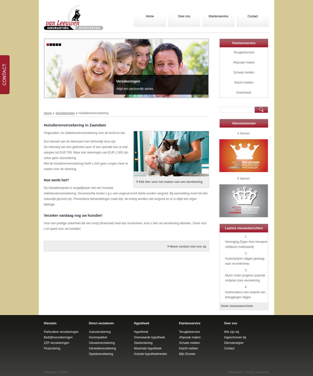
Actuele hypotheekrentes (150, 354)
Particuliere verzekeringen (61, 332)
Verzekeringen (128, 81)
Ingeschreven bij (235, 337)
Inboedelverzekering (102, 348)
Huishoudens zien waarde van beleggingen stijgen (245, 294)
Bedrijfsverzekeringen (58, 337)
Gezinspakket (98, 337)
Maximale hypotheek (148, 348)
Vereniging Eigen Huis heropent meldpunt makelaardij (246, 244)
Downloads (243, 92)
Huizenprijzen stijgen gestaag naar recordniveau (244, 261)
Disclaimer (236, 372)
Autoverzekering (100, 332)
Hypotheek (141, 332)
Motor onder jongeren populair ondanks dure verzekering (245, 278)
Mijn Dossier (187, 354)
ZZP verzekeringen (56, 343)
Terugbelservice (243, 52)
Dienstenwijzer (234, 343)
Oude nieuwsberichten (237, 306)
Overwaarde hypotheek (149, 337)
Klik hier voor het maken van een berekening (171, 182)
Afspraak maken (244, 62)
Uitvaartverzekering (102, 343)
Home (150, 16)
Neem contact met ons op (188, 246)
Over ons (184, 16)
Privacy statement (257, 372)
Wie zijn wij (231, 332)
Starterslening (143, 343)
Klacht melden (243, 82)
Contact (253, 16)
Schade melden (243, 72)
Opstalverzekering (101, 354)
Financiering (52, 348)
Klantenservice (218, 16)
